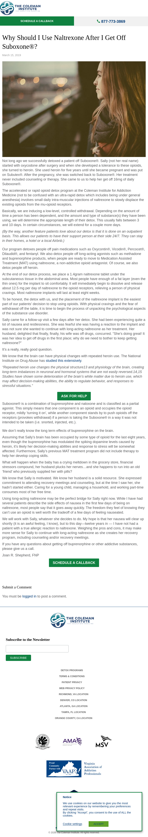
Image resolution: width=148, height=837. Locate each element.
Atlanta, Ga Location (73, 706)
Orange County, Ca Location (73, 718)
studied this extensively (63, 361)
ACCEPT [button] (98, 824)
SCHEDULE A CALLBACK (74, 563)
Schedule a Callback (37, 21)
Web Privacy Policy (72, 688)
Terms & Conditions (72, 676)
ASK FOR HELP (74, 396)
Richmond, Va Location (73, 694)
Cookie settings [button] (72, 823)
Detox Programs (72, 670)
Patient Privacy (72, 682)
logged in (29, 596)
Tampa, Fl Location (73, 712)
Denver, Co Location (73, 700)
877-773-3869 (113, 21)
